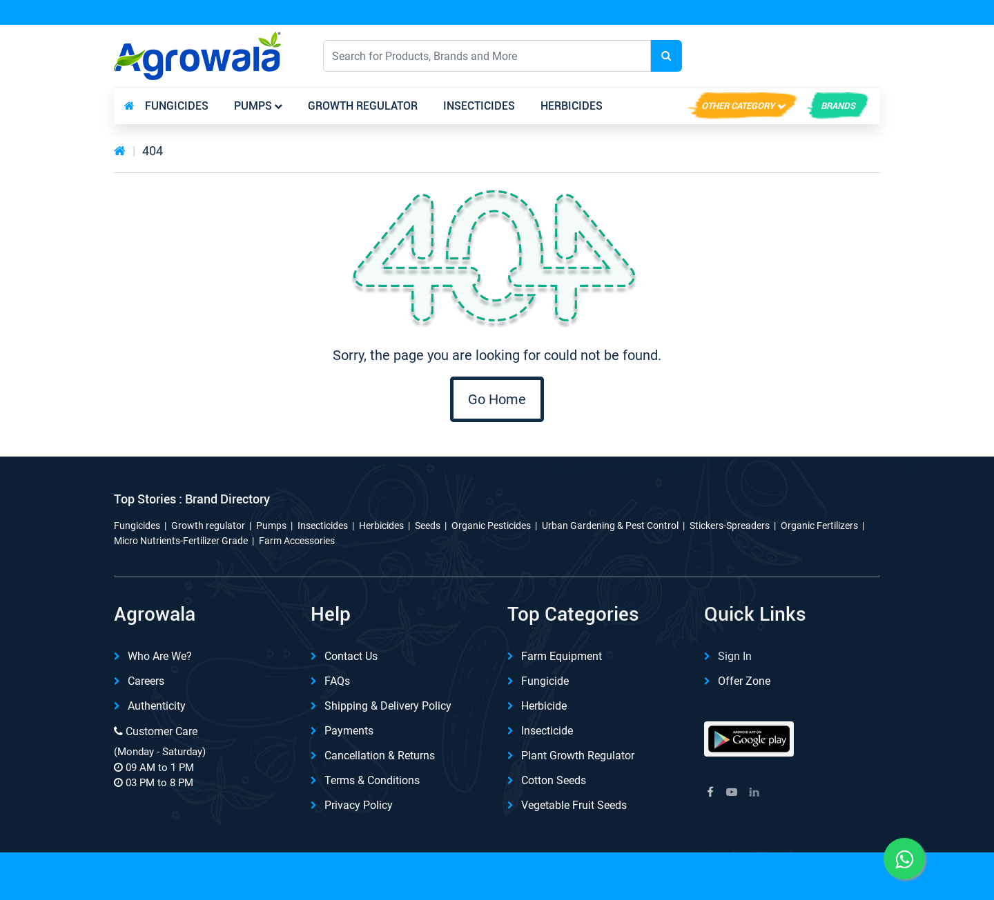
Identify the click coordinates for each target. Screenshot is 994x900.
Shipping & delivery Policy (387, 705)
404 (152, 150)
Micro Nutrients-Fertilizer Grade (181, 540)
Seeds (427, 525)
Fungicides (176, 105)
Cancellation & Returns (379, 755)
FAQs (337, 681)
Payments (348, 730)
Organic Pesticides (491, 525)
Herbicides (571, 105)
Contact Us (351, 656)
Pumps (253, 105)
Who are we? (160, 656)
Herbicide (544, 705)
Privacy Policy (358, 805)
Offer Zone (744, 681)
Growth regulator (363, 105)
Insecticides (479, 105)
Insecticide (547, 730)
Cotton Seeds (553, 780)
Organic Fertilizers (819, 525)
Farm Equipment (561, 656)
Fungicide (545, 681)
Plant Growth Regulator (577, 755)
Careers (146, 681)
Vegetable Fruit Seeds (574, 805)
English (750, 55)
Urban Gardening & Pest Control (610, 525)
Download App (724, 13)
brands (838, 106)
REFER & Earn (837, 13)
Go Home (497, 399)
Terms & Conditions (372, 780)
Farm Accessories (297, 540)
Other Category (737, 106)
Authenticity (157, 705)
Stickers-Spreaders (730, 525)
